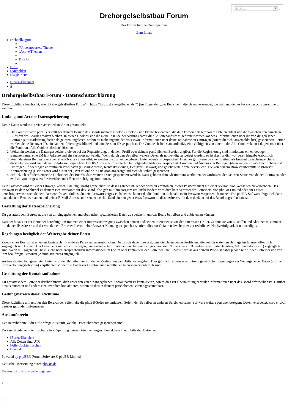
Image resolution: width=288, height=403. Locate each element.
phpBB (24, 356)
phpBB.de (49, 364)
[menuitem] (36, 47)
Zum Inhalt (144, 32)
